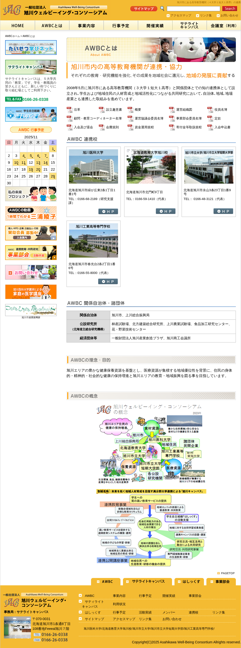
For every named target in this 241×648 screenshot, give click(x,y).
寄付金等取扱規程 (189, 127)
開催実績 (168, 596)
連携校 (193, 612)
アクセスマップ (181, 15)
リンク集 (206, 15)
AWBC (89, 596)
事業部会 (195, 596)
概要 (138, 109)
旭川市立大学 (141, 628)
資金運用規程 (144, 127)
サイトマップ (94, 619)
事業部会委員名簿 (189, 118)
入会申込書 (222, 127)
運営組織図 (184, 109)
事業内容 (119, 596)
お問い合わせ (229, 15)
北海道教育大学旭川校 (117, 628)
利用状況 (119, 604)
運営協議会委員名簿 (149, 118)
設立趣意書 (114, 109)
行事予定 (145, 596)
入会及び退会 (83, 127)
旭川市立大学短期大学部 (167, 628)
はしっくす (93, 612)
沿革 (77, 109)
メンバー (168, 612)
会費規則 (112, 127)
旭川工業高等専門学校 (199, 628)
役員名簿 (220, 109)
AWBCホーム (12, 36)
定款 (217, 118)
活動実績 (145, 612)
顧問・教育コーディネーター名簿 (98, 118)
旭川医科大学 (92, 628)
